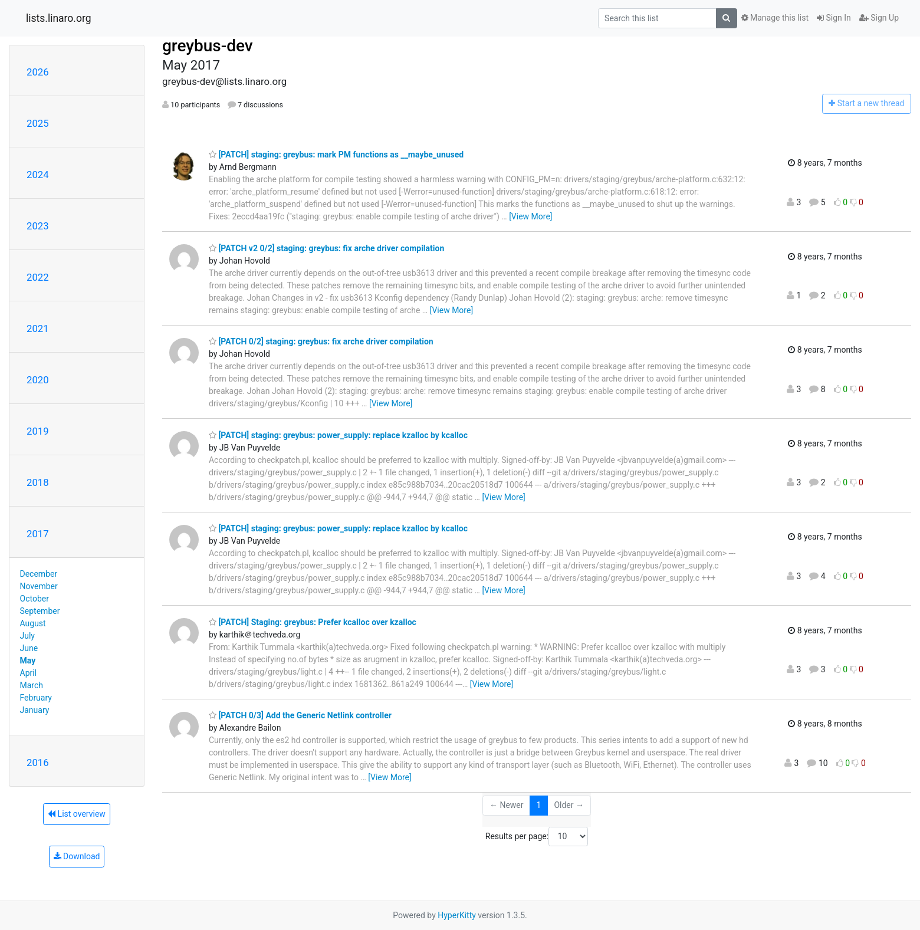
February (36, 697)
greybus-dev (207, 45)
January (35, 710)
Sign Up (879, 17)
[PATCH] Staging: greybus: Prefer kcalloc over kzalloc (312, 622)
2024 (38, 174)
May (28, 660)
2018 (38, 482)
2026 (38, 72)
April (28, 673)
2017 (38, 534)
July (27, 635)
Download (77, 856)
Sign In (834, 17)
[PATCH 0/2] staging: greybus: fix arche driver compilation (321, 341)
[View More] (530, 216)
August (33, 623)
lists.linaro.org (58, 18)
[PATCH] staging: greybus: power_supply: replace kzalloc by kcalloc (338, 435)
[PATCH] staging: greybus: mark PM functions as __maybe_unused (336, 154)
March (32, 685)
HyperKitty (457, 915)
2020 (38, 380)
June (29, 648)
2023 (38, 226)
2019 (38, 431)
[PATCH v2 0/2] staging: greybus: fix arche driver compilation (326, 248)
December (39, 574)
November (39, 586)
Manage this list (775, 17)
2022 (38, 277)
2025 (38, 123)
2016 (38, 762)
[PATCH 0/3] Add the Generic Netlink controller (300, 715)
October (34, 598)
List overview (77, 814)
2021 (38, 328)
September (40, 611)
